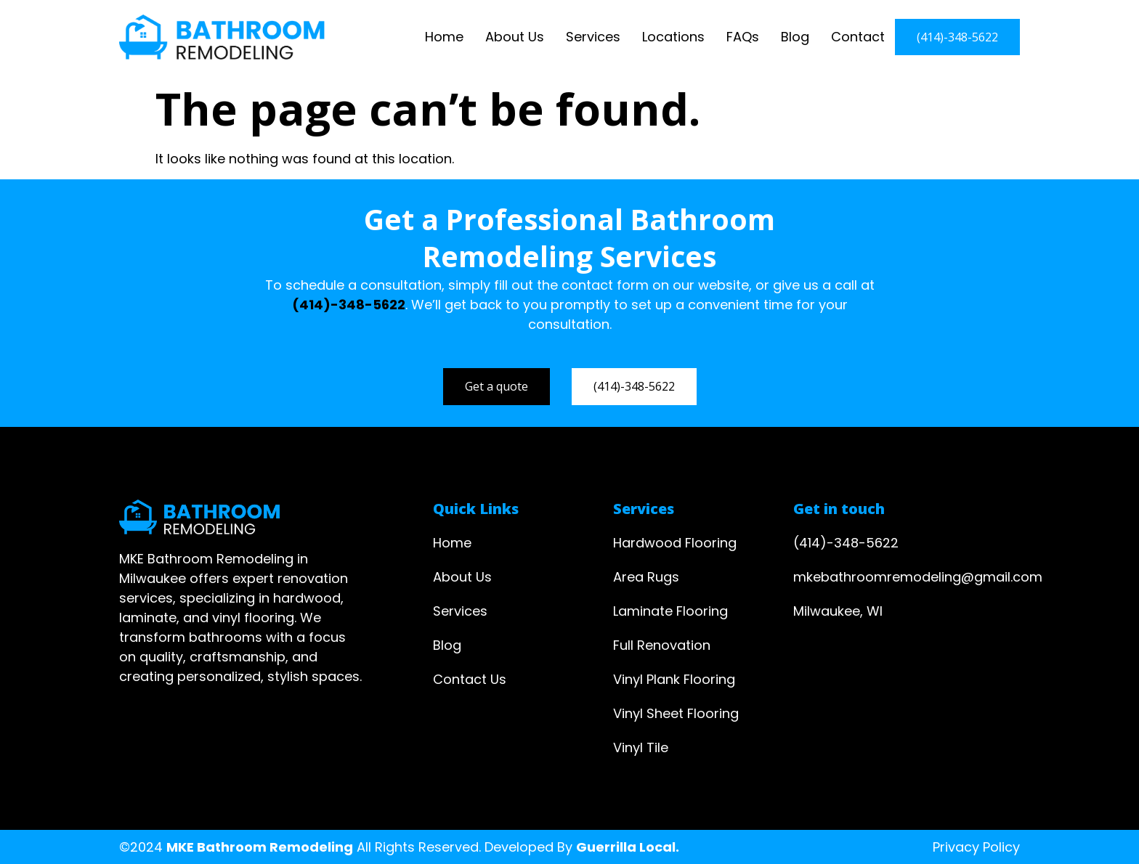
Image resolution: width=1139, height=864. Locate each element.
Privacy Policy (976, 847)
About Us (514, 37)
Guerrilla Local (626, 847)
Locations (673, 37)
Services (593, 37)
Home (444, 37)
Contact (858, 37)
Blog (795, 37)
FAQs (742, 37)
